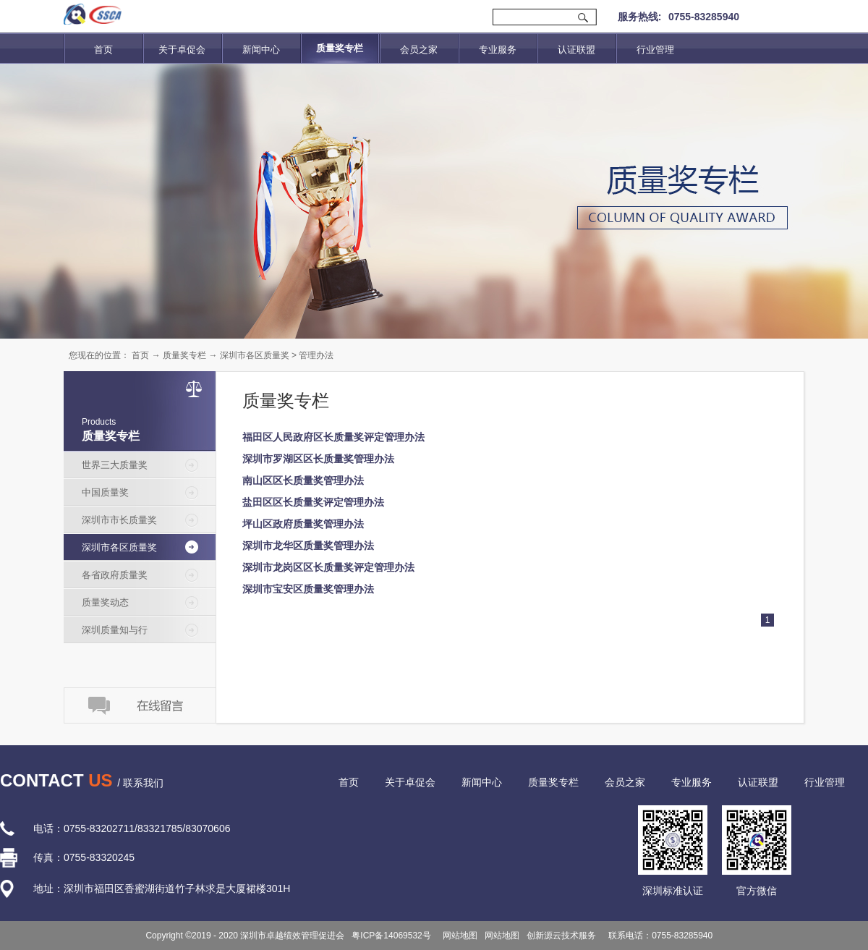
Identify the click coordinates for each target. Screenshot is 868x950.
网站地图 (458, 935)
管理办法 (316, 355)
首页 (103, 49)
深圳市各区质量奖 (254, 355)
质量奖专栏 (184, 355)
